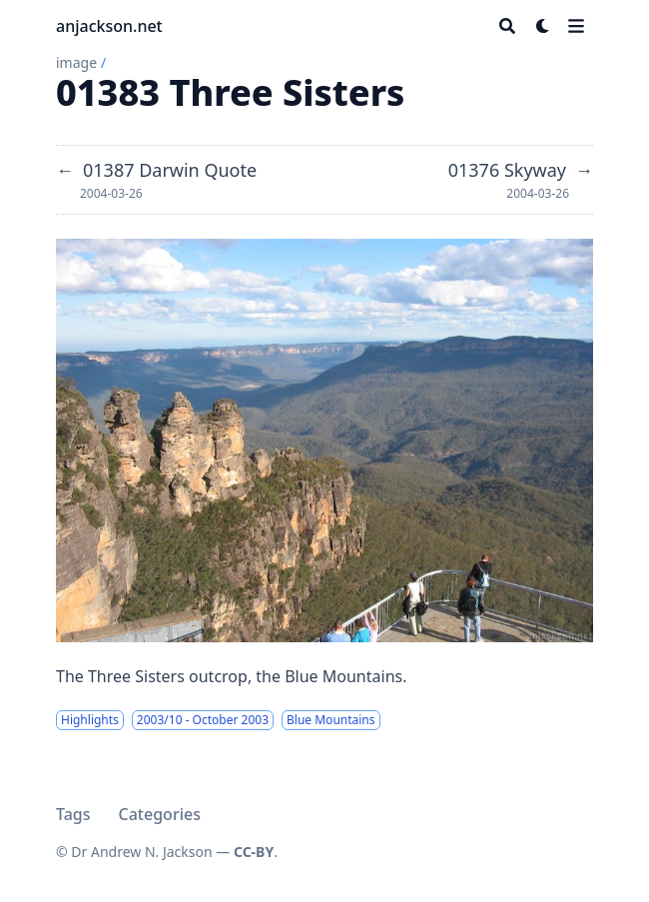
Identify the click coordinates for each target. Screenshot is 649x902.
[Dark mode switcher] (543, 26)
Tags (73, 814)
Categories (160, 814)
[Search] (507, 26)
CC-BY (254, 851)
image (76, 62)
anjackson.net (109, 26)
